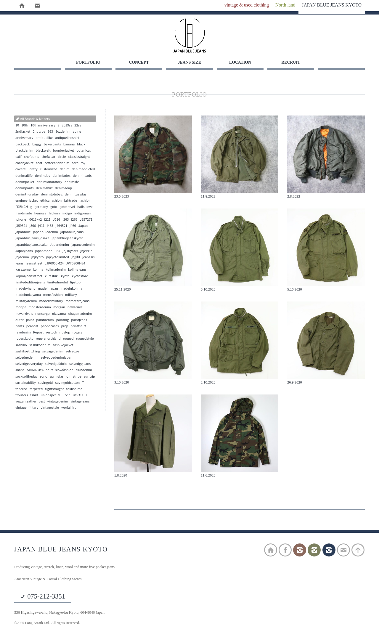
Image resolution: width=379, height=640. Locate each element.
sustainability (25, 383)
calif (18, 157)
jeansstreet (34, 263)
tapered (21, 389)
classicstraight (79, 157)
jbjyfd (75, 257)
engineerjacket (26, 200)
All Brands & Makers (32, 119)
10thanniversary (42, 125)
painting (62, 320)
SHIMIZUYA (35, 370)
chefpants (31, 157)
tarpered (36, 389)
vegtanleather (25, 401)
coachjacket (24, 163)
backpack (22, 144)
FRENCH (21, 207)
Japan (83, 226)
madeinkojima (71, 288)
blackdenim (24, 150)
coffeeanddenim (57, 163)
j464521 (62, 226)
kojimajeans (77, 269)
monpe (20, 307)
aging (77, 131)
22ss (77, 125)
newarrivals (24, 314)
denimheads (82, 176)
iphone (20, 219)
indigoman (82, 213)
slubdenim (84, 370)
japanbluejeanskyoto (67, 238)
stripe (77, 376)
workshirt (68, 407)
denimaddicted (83, 169)
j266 (74, 219)
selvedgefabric (56, 364)
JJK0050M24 (54, 263)
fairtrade (70, 200)
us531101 (80, 395)
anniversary (24, 138)
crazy (34, 169)
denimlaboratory (49, 182)
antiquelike (44, 138)
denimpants (24, 188)
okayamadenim (80, 314)
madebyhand (25, 288)
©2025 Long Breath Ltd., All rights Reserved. (49, 624)
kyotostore (80, 276)
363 (50, 131)
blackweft (43, 150)
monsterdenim (39, 307)
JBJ (57, 251)
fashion (85, 200)
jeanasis (88, 257)
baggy (36, 144)
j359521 (21, 226)
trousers (21, 395)
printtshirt (78, 326)
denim (65, 169)
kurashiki (52, 276)
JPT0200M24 (75, 263)
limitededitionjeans (30, 282)
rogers (77, 332)
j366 (33, 226)
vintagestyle (50, 407)
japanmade (43, 251)
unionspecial (50, 395)
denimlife (72, 182)
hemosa (40, 213)
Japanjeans (24, 251)
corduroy (78, 163)
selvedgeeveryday (29, 364)
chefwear (48, 157)
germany (41, 207)
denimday (42, 176)
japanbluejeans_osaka (32, 238)
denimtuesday (76, 194)
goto (53, 207)
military (71, 295)
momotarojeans (77, 301)
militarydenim (26, 301)
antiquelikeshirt (67, 138)
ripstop (64, 332)
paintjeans (79, 320)
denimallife (24, 176)
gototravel (67, 207)
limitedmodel (57, 282)
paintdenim (45, 320)
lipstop (75, 282)
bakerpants (52, 144)
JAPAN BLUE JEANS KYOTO (189, 35)
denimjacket (24, 182)
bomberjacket (63, 150)
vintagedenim (57, 401)
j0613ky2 (35, 219)
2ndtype (39, 131)
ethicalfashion (51, 200)
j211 (47, 219)
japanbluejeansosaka (31, 245)
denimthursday (26, 194)
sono (43, 376)
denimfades (61, 176)
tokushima (74, 389)
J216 (56, 219)
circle (62, 157)
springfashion (60, 376)
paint (30, 320)
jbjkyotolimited (57, 257)
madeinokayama (28, 295)
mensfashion (53, 295)
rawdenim (23, 332)
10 (17, 125)
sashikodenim (40, 345)
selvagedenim (52, 351)
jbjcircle (86, 251)
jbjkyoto (37, 257)
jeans (19, 263)
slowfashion (64, 370)
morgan (59, 307)
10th (24, 125)
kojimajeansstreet (28, 276)
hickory (54, 213)
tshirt (34, 395)
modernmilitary (51, 301)
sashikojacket (63, 345)
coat (39, 163)
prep (64, 326)
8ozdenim (62, 131)
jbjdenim (22, 257)
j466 (73, 226)
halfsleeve (85, 207)
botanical (83, 150)
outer (19, 320)
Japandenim (59, 245)
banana (69, 144)
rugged (68, 338)
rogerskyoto (24, 338)
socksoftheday (26, 376)
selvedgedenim (26, 357)
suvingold (45, 383)
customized (48, 169)
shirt (49, 370)
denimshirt (44, 188)
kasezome (22, 269)
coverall (21, 169)
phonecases (50, 326)
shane (20, 370)
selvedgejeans (80, 364)
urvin (66, 395)
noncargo (42, 314)
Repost (38, 332)
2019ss (67, 125)
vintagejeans (80, 401)
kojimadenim (56, 269)
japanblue (22, 232)
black (81, 144)
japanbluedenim (45, 232)
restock (51, 332)
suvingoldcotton (67, 383)
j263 (65, 219)
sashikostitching (27, 351)
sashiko (21, 345)
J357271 (86, 219)
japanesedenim (83, 245)
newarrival (75, 307)
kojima (38, 269)
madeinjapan (48, 288)
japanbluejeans (71, 232)
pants (19, 326)
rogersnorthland (48, 338)
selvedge (72, 351)
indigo (67, 213)
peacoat (32, 326)
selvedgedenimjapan (57, 357)
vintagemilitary (26, 407)
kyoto (65, 276)
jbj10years (70, 251)
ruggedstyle (85, 338)
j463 (50, 226)
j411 (41, 226)
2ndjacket (22, 131)
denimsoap (63, 188)
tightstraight (54, 389)
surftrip (89, 376)
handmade (23, 213)
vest (42, 401)
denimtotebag (51, 194)
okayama (59, 314)
